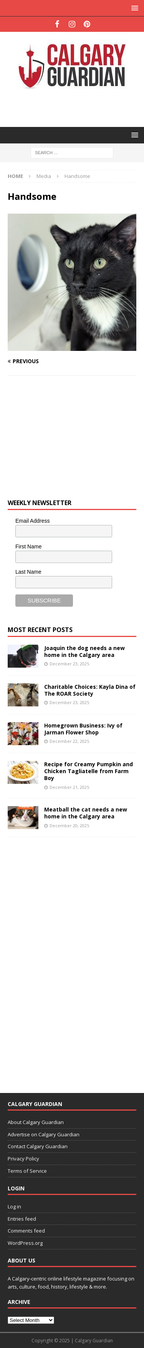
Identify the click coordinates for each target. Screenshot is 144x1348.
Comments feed (26, 1230)
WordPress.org (25, 1242)
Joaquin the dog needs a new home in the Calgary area (84, 651)
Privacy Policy (23, 1158)
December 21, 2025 (69, 787)
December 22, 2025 (69, 741)
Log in (14, 1206)
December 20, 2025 (69, 825)
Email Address (32, 521)
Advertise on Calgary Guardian (43, 1134)
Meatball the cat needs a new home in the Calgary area (85, 813)
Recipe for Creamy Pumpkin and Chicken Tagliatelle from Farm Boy (88, 771)
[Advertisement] (76, 107)
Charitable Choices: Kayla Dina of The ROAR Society (90, 690)
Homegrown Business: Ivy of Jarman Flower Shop (83, 729)
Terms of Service (27, 1170)
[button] (133, 8)
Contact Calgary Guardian (38, 1146)
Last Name (28, 572)
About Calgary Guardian (36, 1122)
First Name (28, 546)
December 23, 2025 (69, 664)
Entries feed (22, 1218)
